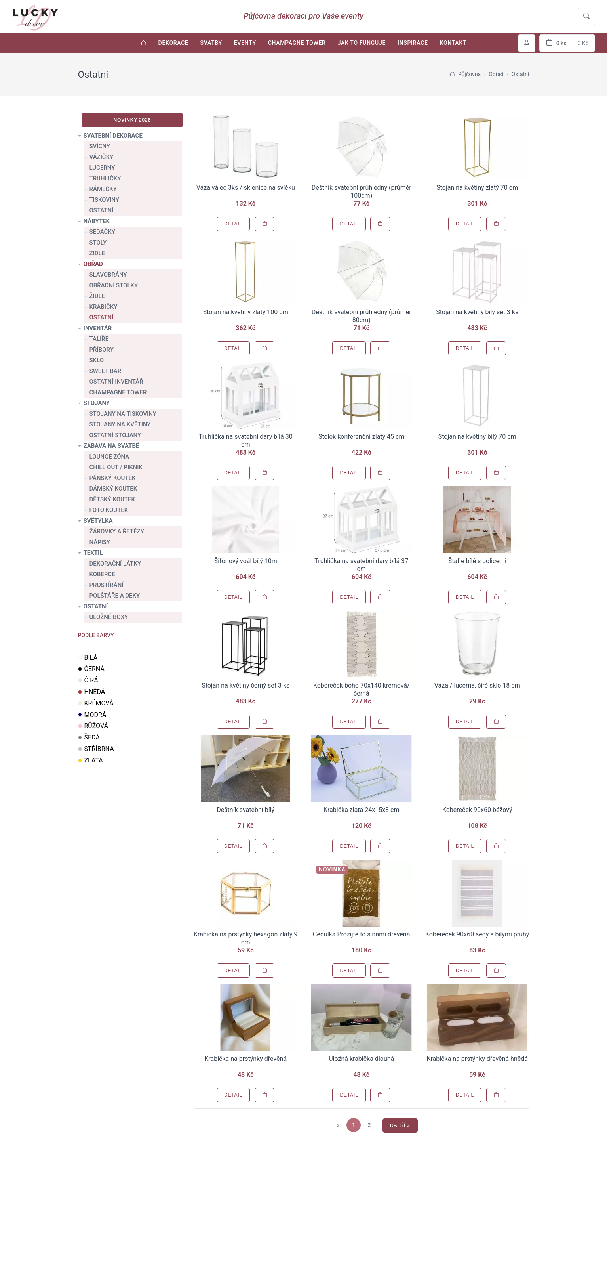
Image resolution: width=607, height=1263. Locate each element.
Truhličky (105, 178)
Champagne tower (118, 392)
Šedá (89, 737)
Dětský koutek (112, 499)
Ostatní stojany (115, 435)
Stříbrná (96, 749)
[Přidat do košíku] (265, 224)
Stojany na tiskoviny (122, 413)
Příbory (101, 349)
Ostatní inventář (116, 381)
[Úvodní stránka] (143, 43)
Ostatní (101, 210)
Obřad (93, 264)
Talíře (99, 338)
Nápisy (99, 542)
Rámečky (103, 189)
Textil (93, 552)
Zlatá (90, 760)
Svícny (99, 146)
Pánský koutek (112, 478)
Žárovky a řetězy (116, 531)
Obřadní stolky (113, 285)
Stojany (97, 403)
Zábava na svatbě (111, 445)
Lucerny (102, 167)
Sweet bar (105, 371)
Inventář (98, 328)
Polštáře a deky (114, 595)
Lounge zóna (109, 456)
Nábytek (97, 221)
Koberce (102, 574)
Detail (233, 224)
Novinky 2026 (132, 120)
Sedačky (102, 231)
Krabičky (103, 306)
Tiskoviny (104, 199)
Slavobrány (108, 274)
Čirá (88, 680)
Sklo (96, 360)
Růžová (93, 726)
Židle (97, 253)
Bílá (88, 657)
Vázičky (101, 157)
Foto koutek (108, 510)
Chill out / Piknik (116, 467)
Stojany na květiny (120, 424)
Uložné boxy (108, 617)
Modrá (92, 714)
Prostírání (106, 585)
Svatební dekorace (113, 135)
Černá (91, 669)
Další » (400, 1125)
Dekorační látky (115, 563)
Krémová (96, 703)
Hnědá (91, 692)
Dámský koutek (113, 488)
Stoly (98, 242)
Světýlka (98, 520)
